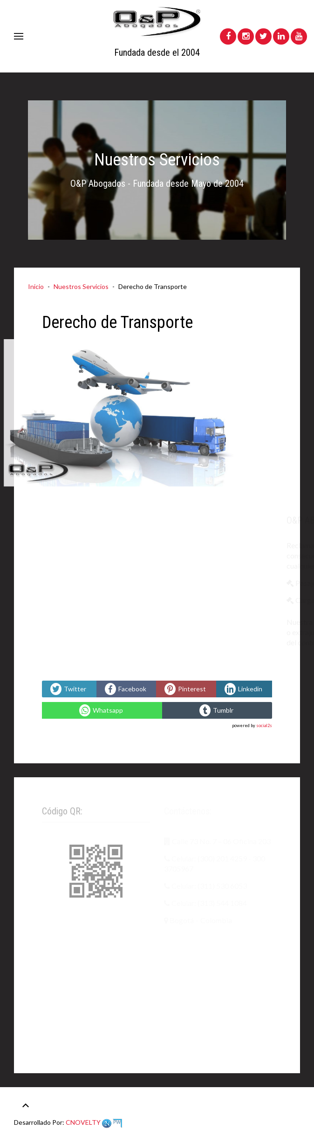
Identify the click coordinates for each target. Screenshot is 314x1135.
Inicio (36, 286)
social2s (264, 725)
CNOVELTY (93, 1122)
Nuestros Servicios (81, 286)
